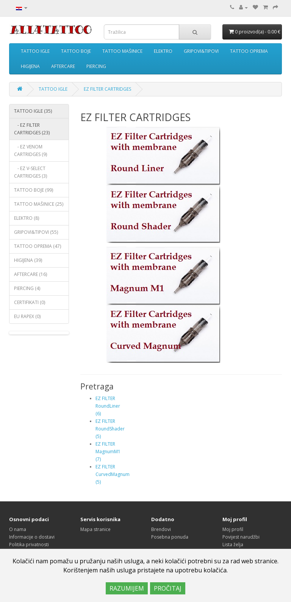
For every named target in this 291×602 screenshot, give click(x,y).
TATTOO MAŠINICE (122, 51)
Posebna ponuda (169, 537)
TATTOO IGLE (35, 51)
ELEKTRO (163, 51)
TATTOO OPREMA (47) (37, 246)
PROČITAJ (167, 588)
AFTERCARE (63, 66)
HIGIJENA (30, 66)
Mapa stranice (95, 529)
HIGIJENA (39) (28, 260)
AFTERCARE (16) (30, 274)
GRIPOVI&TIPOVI (201, 51)
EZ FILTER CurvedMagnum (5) (112, 474)
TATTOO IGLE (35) (33, 111)
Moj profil (232, 529)
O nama (17, 529)
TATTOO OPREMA (249, 51)
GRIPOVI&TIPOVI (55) (36, 232)
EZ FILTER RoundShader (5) (110, 429)
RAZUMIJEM (127, 588)
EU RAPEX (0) (27, 316)
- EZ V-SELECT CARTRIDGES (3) (30, 172)
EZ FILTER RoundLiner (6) (107, 406)
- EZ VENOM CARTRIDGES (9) (30, 150)
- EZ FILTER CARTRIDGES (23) (32, 129)
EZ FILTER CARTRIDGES (107, 89)
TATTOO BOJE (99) (33, 190)
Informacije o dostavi (32, 537)
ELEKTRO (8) (26, 218)
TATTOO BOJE (76, 51)
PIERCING (96, 66)
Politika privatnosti (29, 544)
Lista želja (232, 544)
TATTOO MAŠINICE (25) (38, 204)
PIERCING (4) (27, 288)
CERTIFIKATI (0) (29, 302)
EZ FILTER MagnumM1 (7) (107, 451)
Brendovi (161, 529)
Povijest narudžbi (241, 537)
